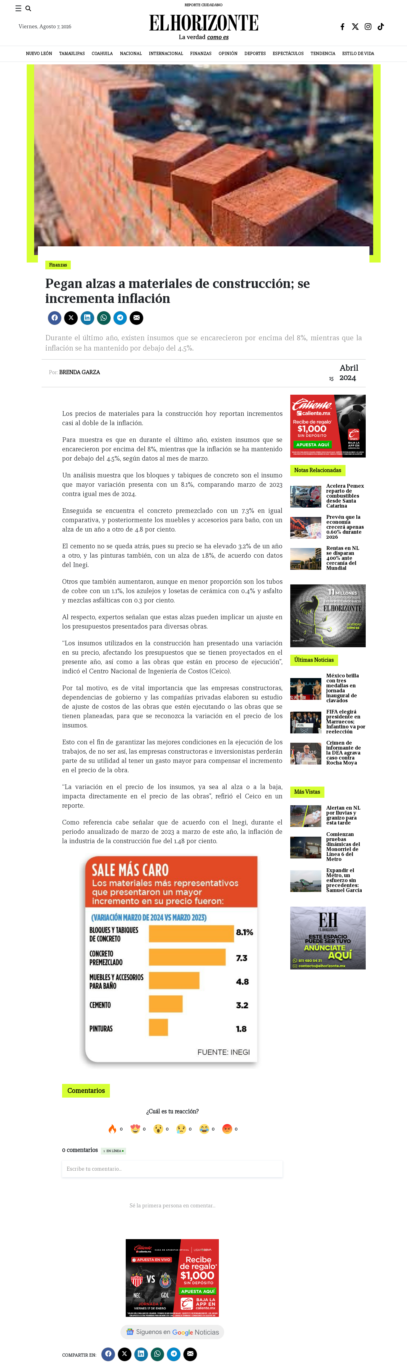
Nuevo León (39, 53)
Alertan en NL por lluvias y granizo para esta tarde (343, 815)
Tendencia (323, 53)
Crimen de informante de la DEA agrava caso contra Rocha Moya (343, 753)
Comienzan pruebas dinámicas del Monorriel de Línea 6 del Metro (343, 846)
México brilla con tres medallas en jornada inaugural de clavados (342, 688)
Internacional (166, 53)
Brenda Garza (79, 372)
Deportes (255, 53)
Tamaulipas (72, 53)
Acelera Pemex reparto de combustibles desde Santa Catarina (345, 496)
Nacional (131, 53)
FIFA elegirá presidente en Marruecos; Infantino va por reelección (345, 722)
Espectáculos (288, 53)
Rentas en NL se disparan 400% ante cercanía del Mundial (342, 558)
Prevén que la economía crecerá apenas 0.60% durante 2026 (345, 527)
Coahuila (102, 53)
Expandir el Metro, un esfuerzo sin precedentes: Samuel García (344, 880)
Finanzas (200, 53)
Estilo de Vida (358, 53)
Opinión (228, 53)
